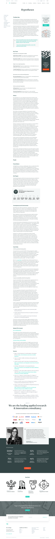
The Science (33, 532)
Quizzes (32, 533)
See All (27, 496)
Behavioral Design (34, 528)
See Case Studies (46, 25)
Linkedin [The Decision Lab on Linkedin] (44, 529)
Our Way (24, 3)
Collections (33, 530)
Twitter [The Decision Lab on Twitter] (44, 528)
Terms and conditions (42, 537)
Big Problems (33, 531)
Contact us (27, 510)
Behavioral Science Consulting (35, 527)
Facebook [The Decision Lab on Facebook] (44, 527)
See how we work (46, 69)
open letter (20, 259)
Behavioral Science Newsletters (35, 529)
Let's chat (27, 468)
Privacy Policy (47, 537)
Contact (48, 3)
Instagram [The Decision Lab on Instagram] (44, 530)
